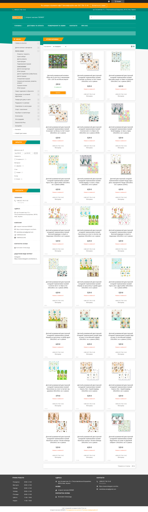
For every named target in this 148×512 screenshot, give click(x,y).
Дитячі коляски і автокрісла (23, 47)
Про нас (84, 25)
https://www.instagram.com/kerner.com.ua (27, 259)
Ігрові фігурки (21, 61)
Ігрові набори (21, 56)
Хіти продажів (19, 119)
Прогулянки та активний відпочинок (22, 95)
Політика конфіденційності (90, 510)
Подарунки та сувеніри (22, 103)
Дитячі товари (19, 51)
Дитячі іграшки (21, 76)
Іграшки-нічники (22, 85)
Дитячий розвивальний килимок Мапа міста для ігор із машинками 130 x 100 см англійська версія (58, 77)
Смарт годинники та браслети (24, 91)
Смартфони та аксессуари (23, 106)
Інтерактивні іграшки (23, 78)
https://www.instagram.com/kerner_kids (26, 229)
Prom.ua (84, 508)
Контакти (73, 25)
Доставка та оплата (35, 25)
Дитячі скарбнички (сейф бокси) (27, 74)
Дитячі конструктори (23, 69)
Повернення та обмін (56, 25)
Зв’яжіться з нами (98, 5)
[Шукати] (134, 17)
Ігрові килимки (21, 66)
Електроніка (19, 116)
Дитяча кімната (22, 59)
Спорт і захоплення (21, 109)
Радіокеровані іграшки (24, 64)
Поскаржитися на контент (73, 510)
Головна (17, 25)
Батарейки (18, 126)
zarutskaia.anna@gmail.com (24, 232)
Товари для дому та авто (23, 99)
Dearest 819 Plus (20, 122)
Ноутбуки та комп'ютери (22, 112)
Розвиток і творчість (23, 54)
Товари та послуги (21, 43)
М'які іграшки (21, 71)
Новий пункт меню (21, 133)
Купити (58, 92)
